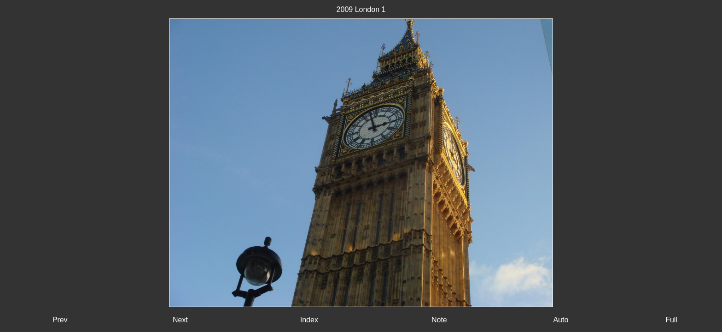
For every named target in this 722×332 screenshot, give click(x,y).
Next (180, 320)
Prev (60, 320)
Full (671, 320)
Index (309, 320)
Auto (560, 320)
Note (439, 320)
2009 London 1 (361, 9)
